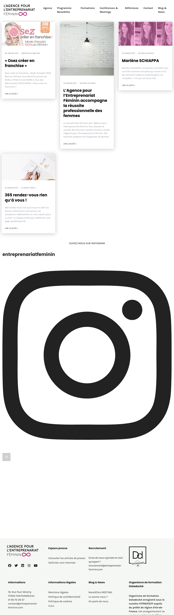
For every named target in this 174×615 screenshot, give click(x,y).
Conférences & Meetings (109, 9)
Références (131, 8)
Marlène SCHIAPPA (140, 60)
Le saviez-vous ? (28, 188)
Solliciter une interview (61, 533)
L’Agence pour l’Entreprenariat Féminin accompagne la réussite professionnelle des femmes (85, 103)
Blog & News (162, 9)
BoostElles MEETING (31, 53)
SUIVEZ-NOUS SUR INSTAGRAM (87, 243)
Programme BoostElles (64, 9)
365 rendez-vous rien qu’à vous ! (26, 197)
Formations (88, 8)
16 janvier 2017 (128, 53)
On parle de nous (88, 83)
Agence (47, 8)
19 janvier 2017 (69, 83)
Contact (148, 8)
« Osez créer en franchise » (19, 63)
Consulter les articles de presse (66, 528)
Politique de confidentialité (64, 567)
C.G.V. (51, 576)
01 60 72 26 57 (16, 570)
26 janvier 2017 (11, 53)
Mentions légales (58, 563)
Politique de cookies (60, 572)
